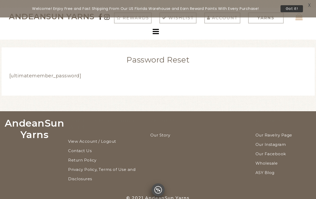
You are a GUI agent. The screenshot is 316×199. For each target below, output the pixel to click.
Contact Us (80, 143)
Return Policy (82, 152)
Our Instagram (270, 137)
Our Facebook (270, 146)
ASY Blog (265, 165)
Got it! (292, 8)
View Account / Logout (92, 134)
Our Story (160, 127)
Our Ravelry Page (273, 127)
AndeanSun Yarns (34, 121)
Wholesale (266, 155)
